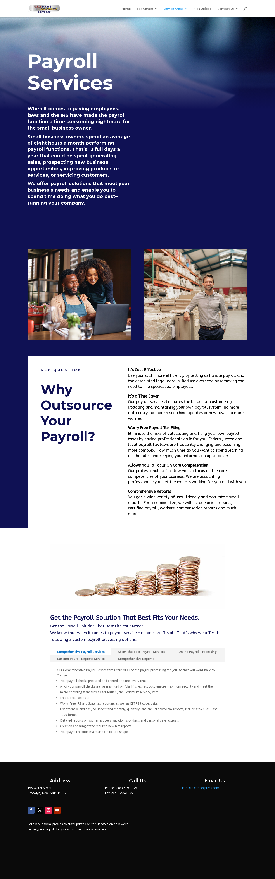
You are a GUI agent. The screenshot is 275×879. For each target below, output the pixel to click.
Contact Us (225, 9)
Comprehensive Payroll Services (81, 652)
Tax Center (144, 9)
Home (126, 9)
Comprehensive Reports (136, 659)
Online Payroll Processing (197, 652)
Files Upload (202, 9)
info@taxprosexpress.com (200, 788)
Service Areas (173, 9)
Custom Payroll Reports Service (81, 659)
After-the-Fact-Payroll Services (141, 652)
